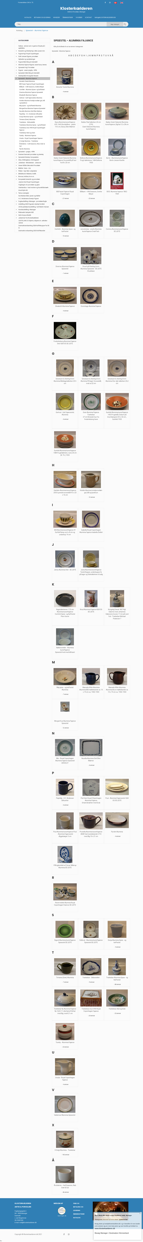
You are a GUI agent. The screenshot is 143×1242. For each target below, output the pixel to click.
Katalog (27, 17)
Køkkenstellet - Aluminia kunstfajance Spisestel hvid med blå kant (65, 650)
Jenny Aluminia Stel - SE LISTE (65, 570)
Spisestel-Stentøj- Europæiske (28, 157)
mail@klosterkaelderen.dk (28, 1222)
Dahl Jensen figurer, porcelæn (28, 56)
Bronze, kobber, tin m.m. (26, 176)
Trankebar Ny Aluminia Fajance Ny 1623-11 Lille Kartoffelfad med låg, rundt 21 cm (65, 1011)
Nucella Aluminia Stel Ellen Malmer (30, 111)
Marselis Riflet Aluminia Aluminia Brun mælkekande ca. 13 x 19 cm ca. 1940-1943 (117, 689)
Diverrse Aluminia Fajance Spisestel (31, 92)
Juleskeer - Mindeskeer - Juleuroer (29, 163)
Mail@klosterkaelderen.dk (105, 17)
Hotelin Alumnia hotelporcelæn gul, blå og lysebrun (32, 102)
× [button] (139, 1214)
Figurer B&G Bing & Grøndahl (27, 62)
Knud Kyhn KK (23, 190)
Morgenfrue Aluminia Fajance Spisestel (32, 108)
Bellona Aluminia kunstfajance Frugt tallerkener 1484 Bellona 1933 (91, 160)
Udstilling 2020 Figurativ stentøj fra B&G (31, 204)
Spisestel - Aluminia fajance (27, 78)
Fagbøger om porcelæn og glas (29, 185)
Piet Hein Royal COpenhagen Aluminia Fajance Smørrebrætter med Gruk (91, 800)
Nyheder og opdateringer (27, 59)
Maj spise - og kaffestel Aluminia (30, 105)
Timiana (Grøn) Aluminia (65, 977)
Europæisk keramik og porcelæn (29, 179)
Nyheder (56, 17)
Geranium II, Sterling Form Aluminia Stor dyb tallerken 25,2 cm (117, 381)
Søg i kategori (115, 24)
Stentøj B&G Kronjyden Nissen (28, 76)
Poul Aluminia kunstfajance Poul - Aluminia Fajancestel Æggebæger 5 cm (65, 834)
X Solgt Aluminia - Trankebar (65, 1150)
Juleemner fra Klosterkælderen (28, 218)
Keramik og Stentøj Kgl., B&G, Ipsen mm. (31, 51)
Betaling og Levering (42, 17)
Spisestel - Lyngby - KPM (26, 151)
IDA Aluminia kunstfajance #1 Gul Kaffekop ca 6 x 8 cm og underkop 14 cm (65, 532)
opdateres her (123, 1219)
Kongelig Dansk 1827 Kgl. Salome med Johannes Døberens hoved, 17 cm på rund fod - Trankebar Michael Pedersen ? (117, 614)
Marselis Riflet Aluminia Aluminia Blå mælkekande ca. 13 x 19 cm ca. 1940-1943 (91, 689)
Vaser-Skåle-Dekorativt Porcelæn (29, 165)
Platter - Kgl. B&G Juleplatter (27, 171)
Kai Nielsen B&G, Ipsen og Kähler (29, 196)
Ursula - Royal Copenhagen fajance (30, 138)
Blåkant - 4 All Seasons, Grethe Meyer (31, 87)
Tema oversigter (23, 193)
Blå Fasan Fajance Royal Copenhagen (31, 84)
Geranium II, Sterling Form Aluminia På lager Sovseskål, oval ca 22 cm (91, 381)
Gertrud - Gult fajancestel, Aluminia (30, 98)
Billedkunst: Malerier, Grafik (27, 174)
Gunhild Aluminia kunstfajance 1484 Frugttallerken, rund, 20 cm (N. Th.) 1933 (65, 453)
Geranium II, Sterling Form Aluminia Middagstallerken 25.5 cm (65, 381)
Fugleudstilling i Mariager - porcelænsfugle (32, 201)
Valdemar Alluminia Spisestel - (65, 1115)
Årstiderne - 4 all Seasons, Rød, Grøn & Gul (32, 145)
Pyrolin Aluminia (117, 832)
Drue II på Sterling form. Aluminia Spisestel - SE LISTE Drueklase (91, 269)
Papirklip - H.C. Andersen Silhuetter (30, 114)
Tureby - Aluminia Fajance (65, 1042)
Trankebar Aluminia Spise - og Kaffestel (32, 125)
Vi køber (79, 17)
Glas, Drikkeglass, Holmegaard (28, 160)
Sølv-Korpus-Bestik (24, 215)
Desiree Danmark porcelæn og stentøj (30, 154)
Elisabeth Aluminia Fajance (65, 306)
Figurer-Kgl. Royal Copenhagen (28, 54)
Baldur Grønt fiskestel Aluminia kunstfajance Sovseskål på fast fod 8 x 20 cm (65, 160)
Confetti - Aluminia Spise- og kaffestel (32, 89)
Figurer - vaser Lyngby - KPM (27, 70)
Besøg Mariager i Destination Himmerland (112, 1233)
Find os (76, 1203)
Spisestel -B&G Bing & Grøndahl (28, 73)
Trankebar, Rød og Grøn (117, 1009)
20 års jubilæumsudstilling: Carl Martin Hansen (34, 207)
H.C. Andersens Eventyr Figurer (29, 198)
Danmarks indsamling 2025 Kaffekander (32, 230)
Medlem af (58, 1203)
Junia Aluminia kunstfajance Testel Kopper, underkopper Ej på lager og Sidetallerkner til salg (91, 572)
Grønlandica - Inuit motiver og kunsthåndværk (33, 187)
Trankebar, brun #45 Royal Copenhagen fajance (32, 129)
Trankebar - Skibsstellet (91, 977)
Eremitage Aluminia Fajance (91, 306)
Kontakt (88, 17)
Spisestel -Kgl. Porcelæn (26, 67)
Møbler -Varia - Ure (24, 168)
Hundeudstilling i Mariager (27, 209)
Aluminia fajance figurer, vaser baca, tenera (32, 65)
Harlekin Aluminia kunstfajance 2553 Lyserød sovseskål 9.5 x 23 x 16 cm (65, 492)
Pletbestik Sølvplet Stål (26, 212)
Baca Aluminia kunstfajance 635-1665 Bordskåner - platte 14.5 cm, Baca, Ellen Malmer (65, 124)
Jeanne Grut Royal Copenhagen (29, 182)
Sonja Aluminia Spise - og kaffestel (31, 117)
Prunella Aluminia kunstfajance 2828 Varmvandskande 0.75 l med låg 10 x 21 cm (91, 834)
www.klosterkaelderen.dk (105, 1228)
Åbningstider (68, 17)
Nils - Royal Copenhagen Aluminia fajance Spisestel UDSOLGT (65, 760)
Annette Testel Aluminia (65, 87)
